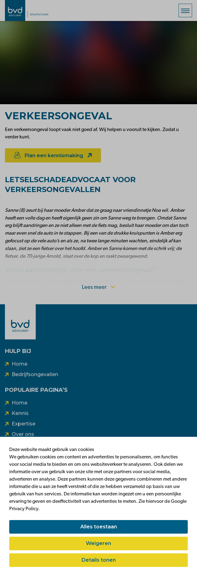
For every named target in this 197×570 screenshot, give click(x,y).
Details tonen (99, 560)
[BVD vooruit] (35, 10)
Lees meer (98, 287)
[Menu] (185, 10)
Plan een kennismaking (53, 155)
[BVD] (20, 321)
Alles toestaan (98, 527)
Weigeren (98, 543)
